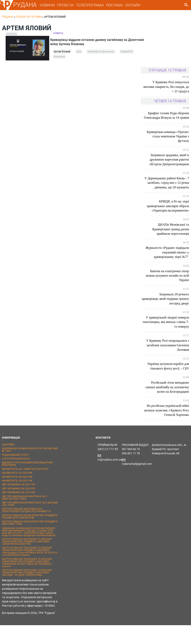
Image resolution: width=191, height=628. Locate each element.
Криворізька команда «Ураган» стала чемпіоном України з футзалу (168, 139)
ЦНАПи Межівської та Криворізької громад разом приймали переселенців (170, 232)
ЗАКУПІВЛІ (8, 447)
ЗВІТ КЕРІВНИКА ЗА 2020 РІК (18, 491)
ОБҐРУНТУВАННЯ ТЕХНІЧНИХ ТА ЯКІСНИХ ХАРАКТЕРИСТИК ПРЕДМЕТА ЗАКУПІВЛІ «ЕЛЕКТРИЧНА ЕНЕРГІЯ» (27, 544)
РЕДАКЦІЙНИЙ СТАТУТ (15, 457)
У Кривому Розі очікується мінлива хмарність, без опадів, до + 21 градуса (166, 89)
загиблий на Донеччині (101, 54)
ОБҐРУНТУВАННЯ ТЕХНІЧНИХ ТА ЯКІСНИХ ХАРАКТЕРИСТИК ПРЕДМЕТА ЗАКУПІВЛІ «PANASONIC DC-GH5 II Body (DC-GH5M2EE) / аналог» (27, 566)
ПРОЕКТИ (65, 5)
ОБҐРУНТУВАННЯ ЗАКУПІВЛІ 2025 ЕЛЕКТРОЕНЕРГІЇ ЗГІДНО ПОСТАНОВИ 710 (26, 513)
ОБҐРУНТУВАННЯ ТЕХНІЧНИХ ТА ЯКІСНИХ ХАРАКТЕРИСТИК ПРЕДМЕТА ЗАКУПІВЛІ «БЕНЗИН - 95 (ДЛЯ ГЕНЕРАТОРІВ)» (27, 575)
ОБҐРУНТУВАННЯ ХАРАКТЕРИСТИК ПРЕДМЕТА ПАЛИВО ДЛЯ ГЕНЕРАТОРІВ (30, 519)
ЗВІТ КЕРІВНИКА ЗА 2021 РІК (18, 487)
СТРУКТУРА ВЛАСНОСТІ (16, 461)
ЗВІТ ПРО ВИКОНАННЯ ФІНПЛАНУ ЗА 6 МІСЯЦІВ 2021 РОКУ (29, 506)
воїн (79, 54)
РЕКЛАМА (114, 5)
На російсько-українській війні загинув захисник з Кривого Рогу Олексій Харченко (166, 413)
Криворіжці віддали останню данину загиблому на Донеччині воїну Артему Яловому (91, 43)
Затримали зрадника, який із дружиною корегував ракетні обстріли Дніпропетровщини (169, 162)
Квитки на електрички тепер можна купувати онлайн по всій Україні (167, 278)
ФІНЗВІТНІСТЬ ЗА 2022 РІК (17, 479)
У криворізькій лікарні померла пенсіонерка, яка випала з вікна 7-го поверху (166, 325)
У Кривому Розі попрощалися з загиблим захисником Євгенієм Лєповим (167, 348)
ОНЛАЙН (132, 5)
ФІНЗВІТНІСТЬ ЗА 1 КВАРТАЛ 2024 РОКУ (25, 471)
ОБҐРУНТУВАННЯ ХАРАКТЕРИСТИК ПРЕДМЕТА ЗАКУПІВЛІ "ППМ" (30, 525)
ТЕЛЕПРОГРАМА (90, 5)
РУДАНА (25, 4)
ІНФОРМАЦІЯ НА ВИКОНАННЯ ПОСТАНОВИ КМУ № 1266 (30, 452)
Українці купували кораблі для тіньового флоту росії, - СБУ (168, 369)
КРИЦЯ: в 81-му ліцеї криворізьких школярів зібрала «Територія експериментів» (168, 208)
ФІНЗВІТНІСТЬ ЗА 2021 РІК (17, 483)
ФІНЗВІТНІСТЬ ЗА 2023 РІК (17, 475)
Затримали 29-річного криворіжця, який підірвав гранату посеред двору (165, 301)
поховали (59, 59)
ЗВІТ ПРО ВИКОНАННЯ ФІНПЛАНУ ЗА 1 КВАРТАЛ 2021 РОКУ (24, 500)
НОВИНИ (47, 5)
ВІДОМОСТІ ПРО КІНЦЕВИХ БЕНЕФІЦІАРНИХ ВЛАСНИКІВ (27, 466)
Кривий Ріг (127, 54)
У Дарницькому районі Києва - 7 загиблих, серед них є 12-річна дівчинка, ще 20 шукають (166, 185)
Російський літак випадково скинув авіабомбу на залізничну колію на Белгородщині (167, 390)
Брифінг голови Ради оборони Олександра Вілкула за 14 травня (166, 118)
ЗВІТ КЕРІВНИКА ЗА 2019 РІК (18, 495)
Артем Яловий (62, 54)
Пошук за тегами (29, 16)
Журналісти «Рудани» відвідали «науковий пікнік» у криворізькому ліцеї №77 (167, 255)
